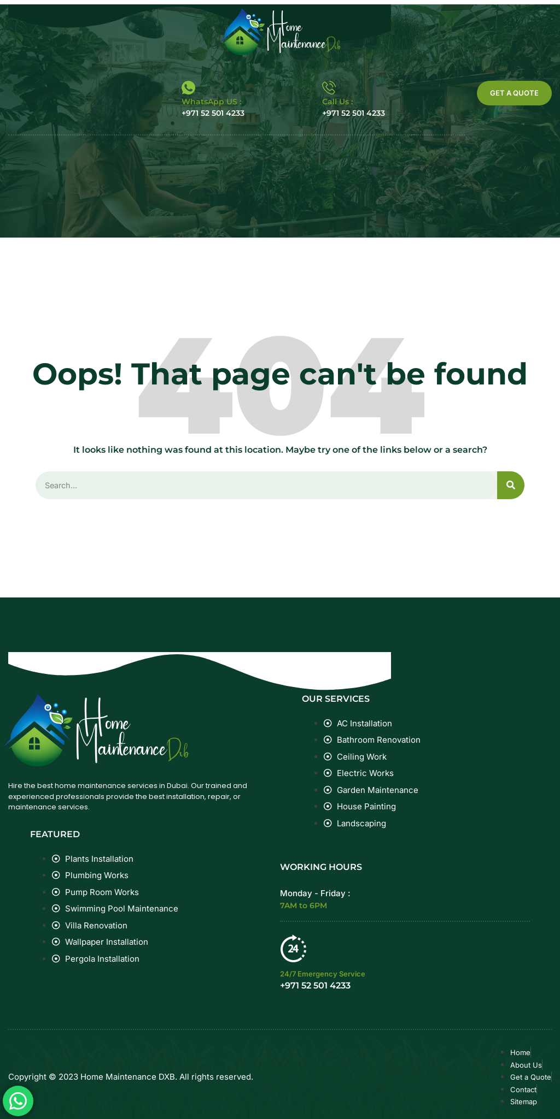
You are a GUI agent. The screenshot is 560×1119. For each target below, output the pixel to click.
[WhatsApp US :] (188, 87)
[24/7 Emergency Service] (293, 948)
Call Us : (337, 101)
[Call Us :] (329, 87)
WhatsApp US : (211, 101)
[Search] (510, 485)
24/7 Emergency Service (322, 974)
